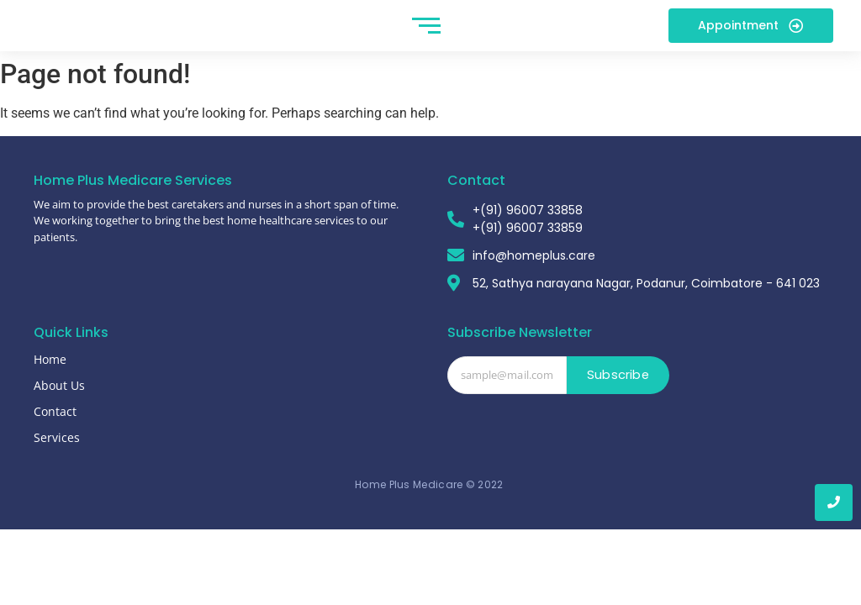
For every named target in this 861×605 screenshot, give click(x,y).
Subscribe (618, 394)
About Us (59, 405)
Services (57, 457)
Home (50, 379)
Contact (55, 431)
